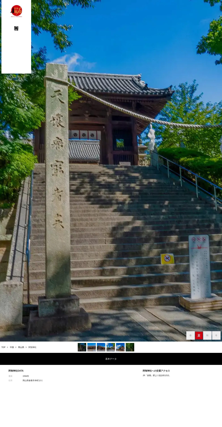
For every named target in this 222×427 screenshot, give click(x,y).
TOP (3, 347)
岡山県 (21, 347)
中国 (12, 347)
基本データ (111, 358)
